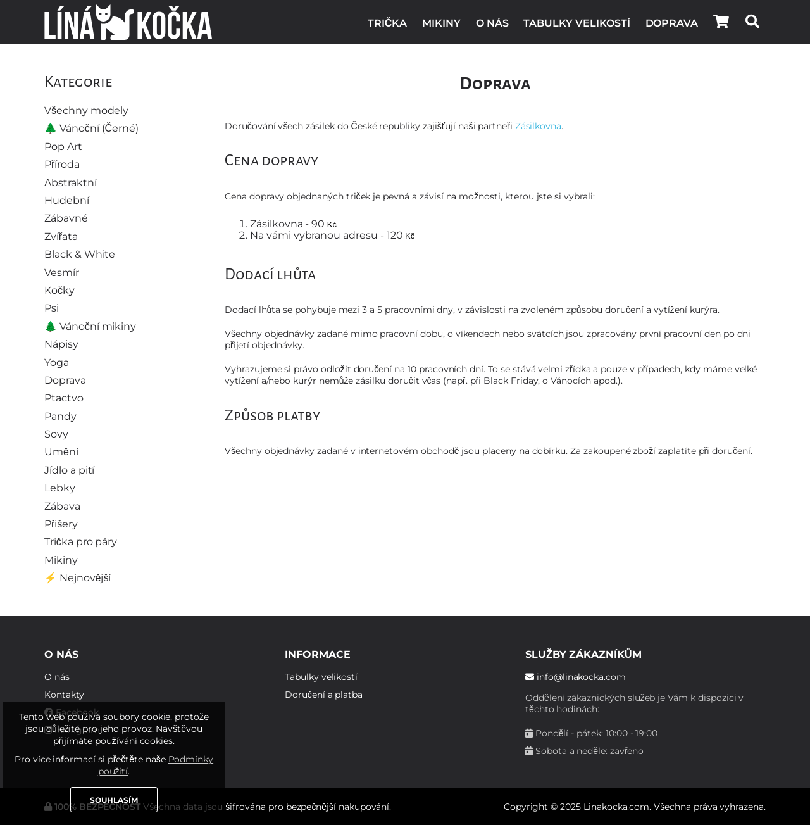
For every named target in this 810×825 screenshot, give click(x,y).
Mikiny (441, 23)
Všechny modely (86, 110)
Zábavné (66, 218)
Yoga (56, 362)
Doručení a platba (324, 694)
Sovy (56, 434)
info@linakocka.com (575, 677)
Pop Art (63, 147)
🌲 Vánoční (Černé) (91, 128)
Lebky (59, 488)
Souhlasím (114, 800)
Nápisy (61, 344)
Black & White (79, 254)
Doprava (672, 23)
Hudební (66, 200)
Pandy (60, 416)
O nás (492, 23)
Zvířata (61, 236)
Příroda (62, 164)
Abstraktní (70, 183)
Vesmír (61, 273)
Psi (51, 308)
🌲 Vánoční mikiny (90, 326)
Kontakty (64, 694)
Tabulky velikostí (576, 23)
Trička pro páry (80, 542)
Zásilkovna (538, 126)
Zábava (62, 506)
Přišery (61, 524)
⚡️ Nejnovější (77, 578)
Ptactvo (64, 398)
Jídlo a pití (69, 470)
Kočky (59, 290)
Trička (387, 23)
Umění (61, 452)
